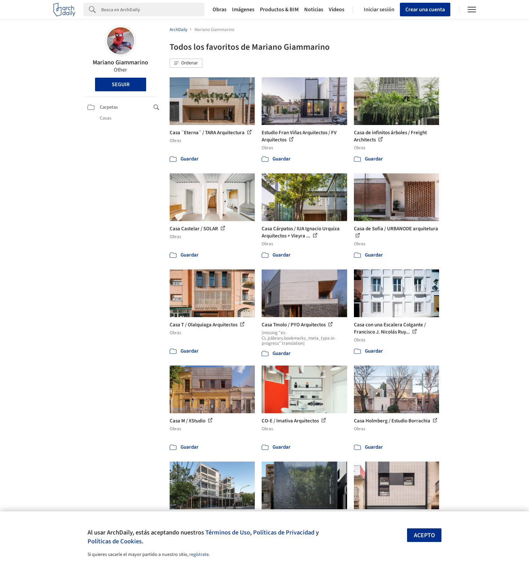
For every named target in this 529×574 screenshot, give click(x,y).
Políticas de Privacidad (283, 532)
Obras (220, 9)
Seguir (120, 84)
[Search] (152, 9)
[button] (186, 63)
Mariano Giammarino (120, 62)
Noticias (313, 9)
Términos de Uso (227, 532)
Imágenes (243, 9)
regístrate (199, 554)
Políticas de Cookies (115, 541)
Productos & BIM (279, 9)
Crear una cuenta (425, 9)
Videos (336, 9)
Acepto (424, 535)
